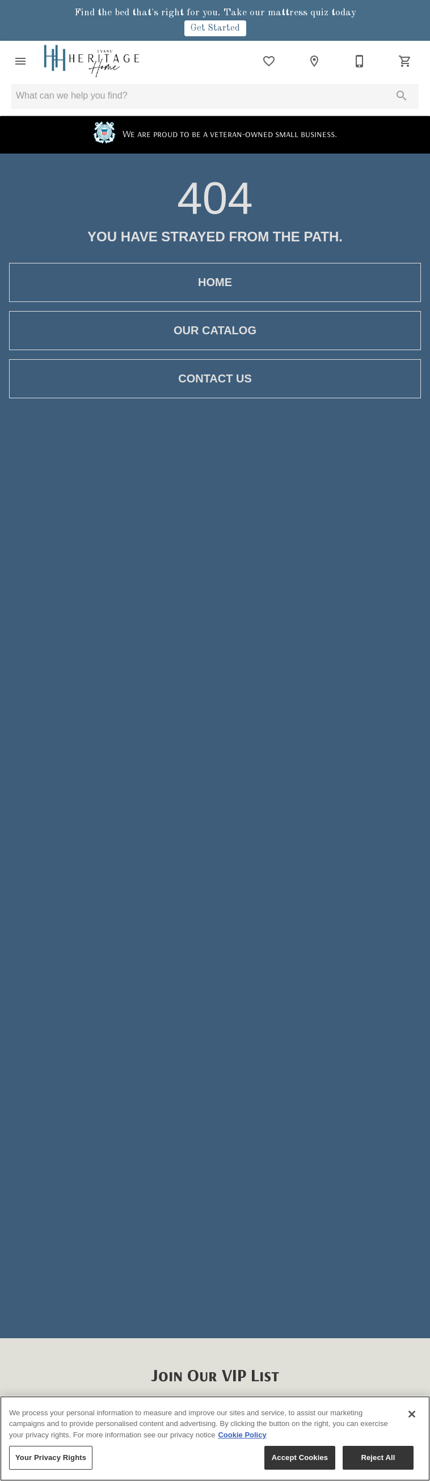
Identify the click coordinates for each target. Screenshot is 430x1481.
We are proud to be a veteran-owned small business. (215, 133)
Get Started (215, 28)
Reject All (378, 1457)
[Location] (314, 61)
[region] (215, 1438)
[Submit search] (401, 96)
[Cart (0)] (405, 61)
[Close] (411, 1414)
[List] (269, 61)
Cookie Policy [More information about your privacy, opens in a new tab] (242, 1435)
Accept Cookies (300, 1457)
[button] (20, 61)
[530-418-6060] (359, 61)
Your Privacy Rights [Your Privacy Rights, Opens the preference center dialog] (50, 1457)
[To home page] (91, 61)
